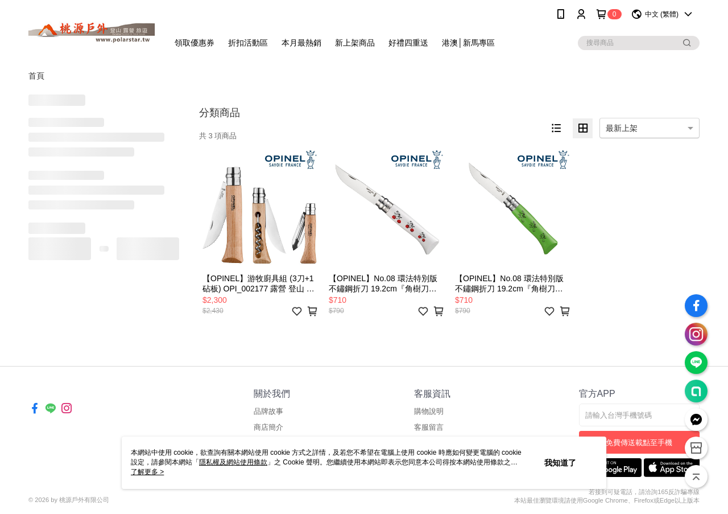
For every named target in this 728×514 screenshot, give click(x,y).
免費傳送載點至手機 (639, 442)
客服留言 (429, 427)
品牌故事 (268, 411)
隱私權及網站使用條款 (233, 462)
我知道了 (560, 462)
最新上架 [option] (622, 128)
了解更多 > (147, 472)
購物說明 (429, 411)
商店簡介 (268, 427)
